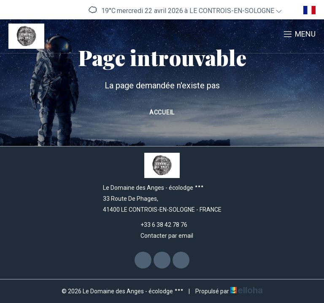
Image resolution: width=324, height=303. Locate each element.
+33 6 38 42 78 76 (159, 225)
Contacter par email (162, 235)
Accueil (162, 112)
